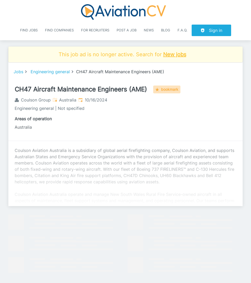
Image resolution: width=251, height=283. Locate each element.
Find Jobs (29, 30)
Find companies (59, 30)
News (149, 30)
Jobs (18, 71)
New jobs (174, 54)
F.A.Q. (182, 30)
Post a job (126, 30)
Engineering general (50, 71)
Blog (165, 30)
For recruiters (95, 30)
